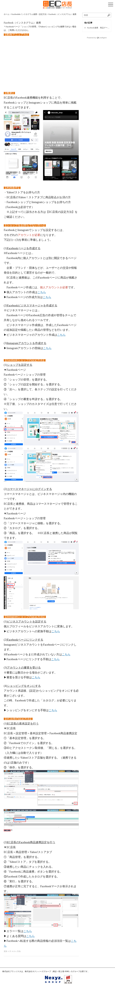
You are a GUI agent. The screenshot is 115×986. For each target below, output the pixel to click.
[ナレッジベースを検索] (96, 15)
